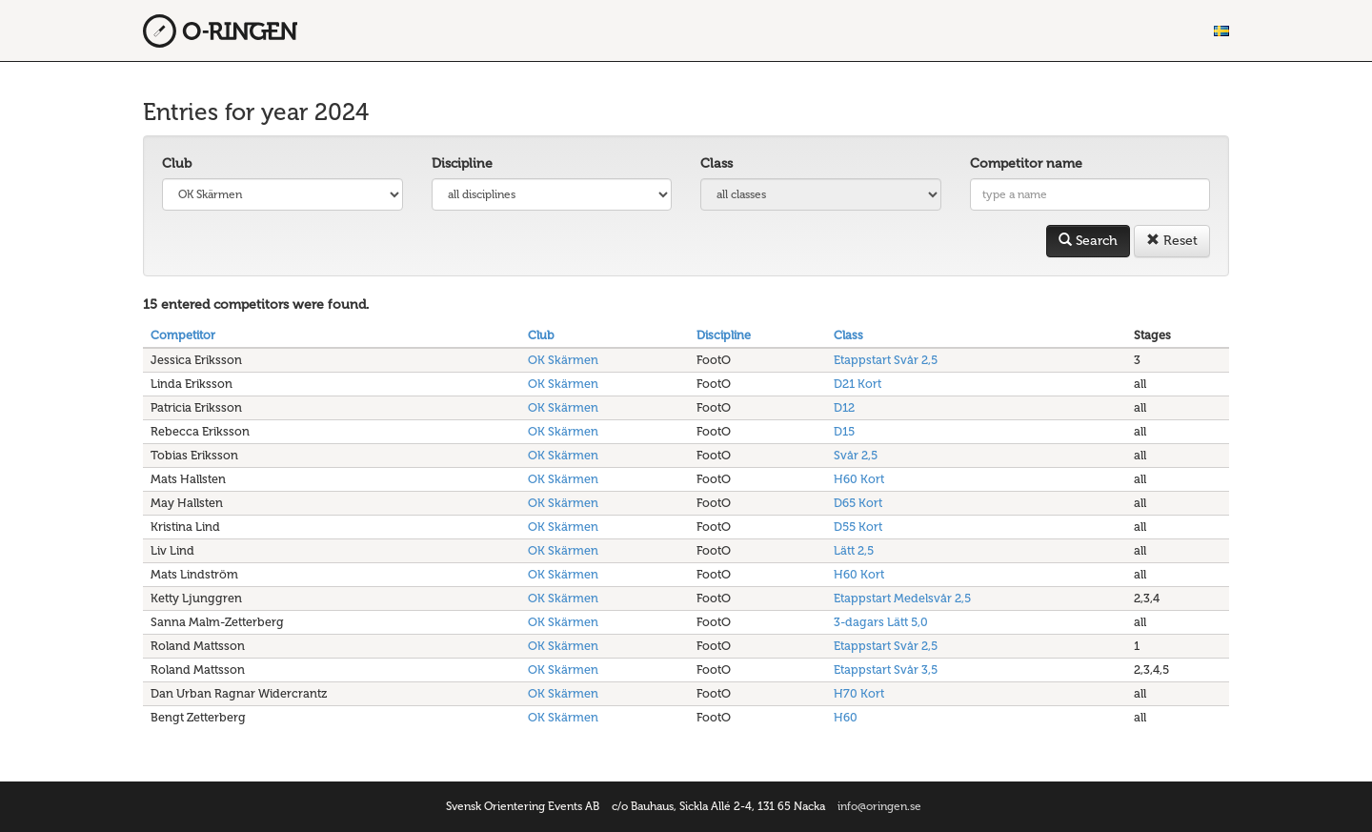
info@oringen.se (879, 806)
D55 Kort (858, 526)
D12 (844, 407)
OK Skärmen (563, 360)
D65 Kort (858, 503)
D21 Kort (857, 383)
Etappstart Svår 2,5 (886, 360)
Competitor (183, 335)
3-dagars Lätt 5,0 (881, 622)
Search (1088, 241)
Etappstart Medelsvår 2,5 (902, 598)
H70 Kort (859, 693)
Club (177, 163)
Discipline (462, 163)
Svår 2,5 (856, 455)
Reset (1172, 241)
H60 (846, 717)
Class (716, 163)
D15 (844, 431)
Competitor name (1026, 163)
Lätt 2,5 (854, 550)
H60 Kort (859, 479)
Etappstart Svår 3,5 (886, 669)
